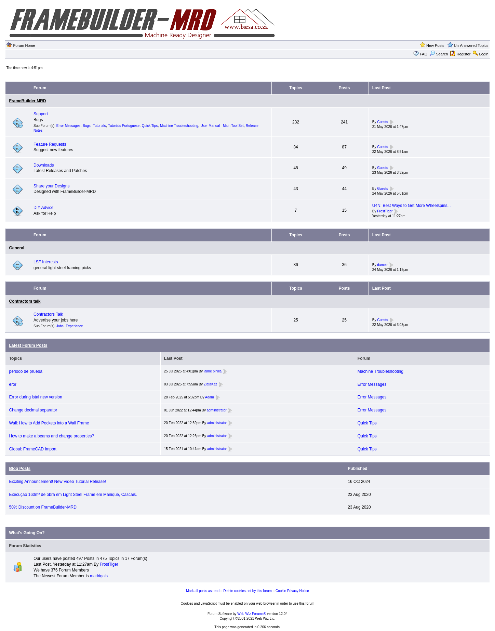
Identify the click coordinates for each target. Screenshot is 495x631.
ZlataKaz (210, 384)
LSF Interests (46, 262)
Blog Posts (19, 468)
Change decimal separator (33, 410)
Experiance (74, 326)
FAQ (423, 54)
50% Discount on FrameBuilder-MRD (42, 507)
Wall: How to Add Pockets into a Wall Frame (49, 423)
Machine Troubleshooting (179, 126)
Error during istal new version (35, 397)
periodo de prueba (25, 371)
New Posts (435, 45)
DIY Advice (43, 207)
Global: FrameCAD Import (32, 449)
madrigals (99, 576)
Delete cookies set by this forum (247, 591)
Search (438, 54)
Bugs (87, 126)
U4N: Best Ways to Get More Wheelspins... (411, 205)
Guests (382, 122)
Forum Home (24, 45)
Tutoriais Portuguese (123, 126)
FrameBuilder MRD (27, 100)
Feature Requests (50, 144)
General (16, 248)
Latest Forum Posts (28, 345)
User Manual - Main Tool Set (221, 126)
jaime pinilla (213, 371)
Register (463, 54)
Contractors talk (24, 301)
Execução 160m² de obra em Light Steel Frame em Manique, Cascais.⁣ (73, 494)
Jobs (60, 326)
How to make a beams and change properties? (51, 436)
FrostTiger (384, 211)
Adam (209, 397)
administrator (217, 410)
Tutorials (99, 126)
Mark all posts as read (202, 591)
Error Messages (68, 126)
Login (484, 54)
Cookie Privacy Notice (292, 591)
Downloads (44, 165)
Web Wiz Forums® (251, 614)
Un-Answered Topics (471, 45)
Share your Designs (51, 186)
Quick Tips (150, 126)
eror (12, 384)
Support (41, 113)
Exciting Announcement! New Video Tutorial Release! (57, 481)
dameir (382, 265)
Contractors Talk (48, 314)
